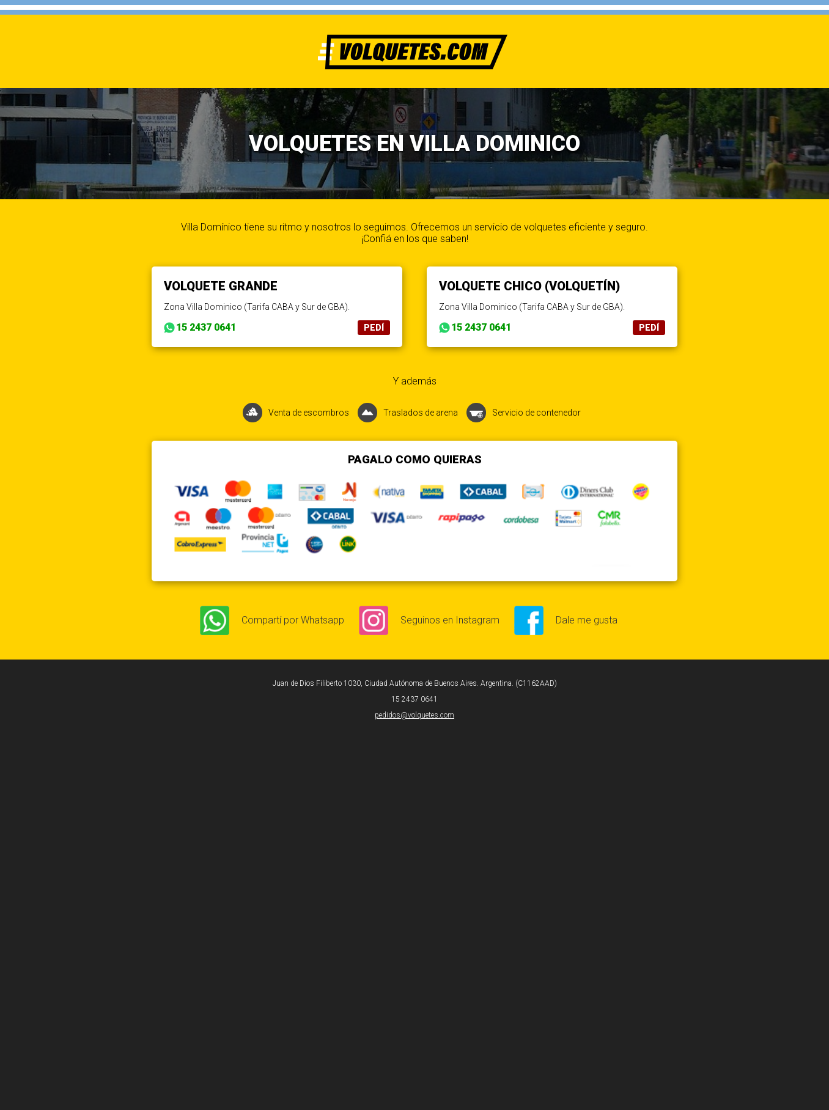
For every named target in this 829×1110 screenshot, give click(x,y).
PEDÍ (374, 328)
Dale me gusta (586, 620)
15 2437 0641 (206, 327)
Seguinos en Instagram (449, 620)
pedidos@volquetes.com (414, 715)
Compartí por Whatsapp (292, 620)
